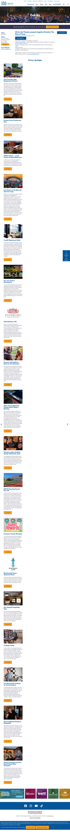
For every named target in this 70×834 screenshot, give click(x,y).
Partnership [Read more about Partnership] (50, 1)
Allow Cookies (30, 827)
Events (41, 4)
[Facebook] (25, 805)
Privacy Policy (33, 817)
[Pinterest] (46, 805)
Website (4, 44)
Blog (50, 4)
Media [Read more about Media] (45, 1)
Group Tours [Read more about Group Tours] (57, 1)
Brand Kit (38, 817)
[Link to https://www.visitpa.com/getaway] (35, 813)
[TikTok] (41, 805)
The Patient (17, 48)
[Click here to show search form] (68, 4)
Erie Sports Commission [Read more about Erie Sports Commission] (38, 1)
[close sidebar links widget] (66, 251)
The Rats (17, 44)
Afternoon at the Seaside (20, 42)
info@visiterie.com (50, 816)
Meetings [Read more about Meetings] (30, 1)
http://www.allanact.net (6, 49)
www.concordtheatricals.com (33, 54)
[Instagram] (30, 805)
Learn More (7, 99)
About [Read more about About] (25, 1)
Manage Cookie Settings (42, 827)
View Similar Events (52, 26)
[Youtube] (36, 805)
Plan (46, 4)
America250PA (57, 4)
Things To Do (30, 4)
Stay (37, 4)
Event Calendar (62, 32)
